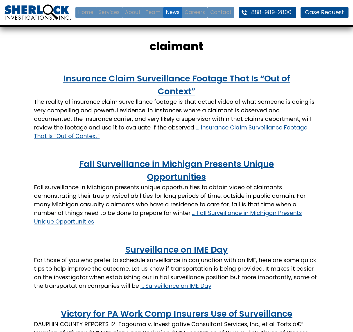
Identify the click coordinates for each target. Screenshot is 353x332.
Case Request (324, 12)
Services (109, 12)
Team (153, 12)
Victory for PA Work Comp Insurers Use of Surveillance (176, 314)
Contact (220, 12)
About (132, 12)
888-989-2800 (271, 12)
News (172, 12)
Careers (195, 12)
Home (85, 12)
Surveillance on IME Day (176, 250)
